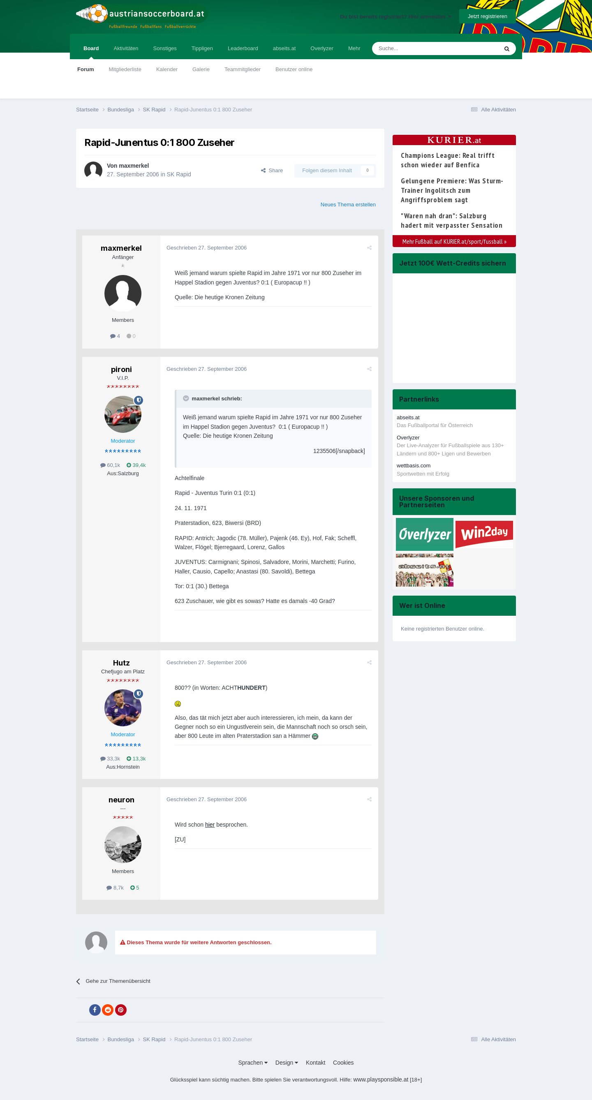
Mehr (354, 48)
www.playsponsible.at (381, 1079)
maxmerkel (134, 165)
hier (210, 824)
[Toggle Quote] (186, 398)
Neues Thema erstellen (348, 204)
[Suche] (416, 48)
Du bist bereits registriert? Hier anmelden (395, 17)
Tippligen (202, 48)
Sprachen (253, 1062)
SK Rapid (179, 174)
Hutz (121, 663)
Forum (85, 69)
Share (272, 170)
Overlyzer (321, 48)
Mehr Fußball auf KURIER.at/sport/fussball (454, 241)
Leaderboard (243, 48)
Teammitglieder (242, 69)
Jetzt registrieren (487, 16)
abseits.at (284, 48)
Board (91, 52)
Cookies (343, 1062)
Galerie (201, 69)
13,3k (136, 759)
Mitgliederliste (125, 69)
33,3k (110, 759)
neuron (121, 799)
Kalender (167, 69)
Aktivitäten (126, 48)
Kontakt (315, 1062)
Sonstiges (165, 48)
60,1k (110, 465)
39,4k (136, 465)
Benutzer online (293, 69)
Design (286, 1062)
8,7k (114, 888)
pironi (121, 369)
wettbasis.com (413, 465)
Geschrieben (206, 248)
